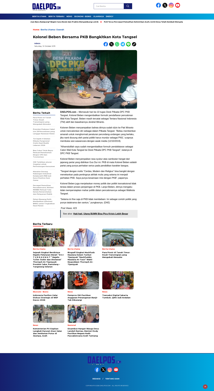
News (69, 16)
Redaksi (96, 379)
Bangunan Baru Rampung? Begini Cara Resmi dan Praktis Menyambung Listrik (62, 22)
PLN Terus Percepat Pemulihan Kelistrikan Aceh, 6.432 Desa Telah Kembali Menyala (144, 22)
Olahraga (98, 16)
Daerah (60, 29)
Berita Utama (39, 16)
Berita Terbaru (56, 16)
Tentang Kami (112, 379)
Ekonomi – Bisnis (82, 16)
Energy (109, 16)
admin (37, 43)
